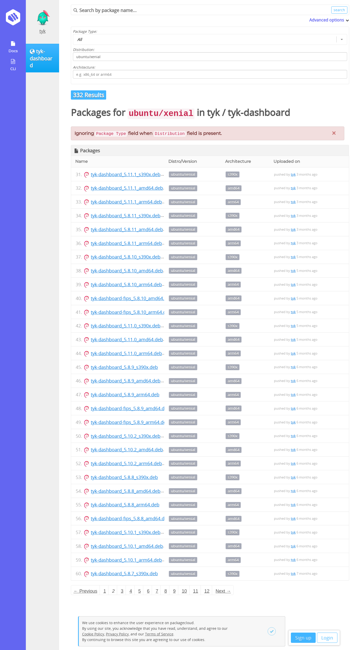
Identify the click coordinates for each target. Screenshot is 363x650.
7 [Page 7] (157, 591)
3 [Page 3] (122, 591)
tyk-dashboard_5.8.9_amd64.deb (125, 381)
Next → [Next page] (223, 591)
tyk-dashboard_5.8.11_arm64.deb (126, 243)
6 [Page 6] (148, 591)
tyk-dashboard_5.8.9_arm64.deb (125, 394)
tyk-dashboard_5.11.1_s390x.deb (125, 174)
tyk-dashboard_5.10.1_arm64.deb (126, 560)
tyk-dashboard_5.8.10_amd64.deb (127, 271)
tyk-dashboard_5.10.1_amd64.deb (127, 546)
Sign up (303, 638)
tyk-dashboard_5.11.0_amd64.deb (127, 339)
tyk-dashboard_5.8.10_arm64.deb (126, 284)
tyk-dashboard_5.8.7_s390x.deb (124, 573)
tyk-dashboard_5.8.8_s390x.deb (124, 477)
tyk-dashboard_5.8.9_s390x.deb (124, 367)
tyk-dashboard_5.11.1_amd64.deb (127, 188)
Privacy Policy (117, 634)
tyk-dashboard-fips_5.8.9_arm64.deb (130, 422)
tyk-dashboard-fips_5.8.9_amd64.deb (130, 408)
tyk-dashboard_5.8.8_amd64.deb (125, 491)
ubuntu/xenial (183, 174)
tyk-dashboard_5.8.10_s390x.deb (125, 257)
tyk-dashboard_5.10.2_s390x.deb (125, 436)
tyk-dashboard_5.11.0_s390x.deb (125, 326)
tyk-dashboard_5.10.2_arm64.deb (126, 463)
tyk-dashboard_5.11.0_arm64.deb (126, 353)
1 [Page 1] (104, 591)
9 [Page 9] (174, 591)
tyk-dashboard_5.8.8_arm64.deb (125, 505)
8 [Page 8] (165, 591)
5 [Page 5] (139, 591)
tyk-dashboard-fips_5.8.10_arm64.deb (131, 312)
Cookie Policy (93, 634)
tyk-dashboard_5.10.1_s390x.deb (125, 532)
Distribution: (83, 49)
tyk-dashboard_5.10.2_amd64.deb (127, 449)
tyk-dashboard (259, 112)
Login (327, 638)
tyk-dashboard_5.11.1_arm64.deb (126, 202)
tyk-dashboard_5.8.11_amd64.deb (127, 229)
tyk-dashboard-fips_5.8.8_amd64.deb (130, 518)
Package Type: (85, 31)
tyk (42, 31)
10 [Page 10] (184, 591)
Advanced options (326, 20)
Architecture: (84, 67)
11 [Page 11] (195, 591)
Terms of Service (159, 634)
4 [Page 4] (130, 591)
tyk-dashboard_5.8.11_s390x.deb (125, 215)
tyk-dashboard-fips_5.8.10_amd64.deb (131, 298)
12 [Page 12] (207, 591)
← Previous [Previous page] (85, 591)
